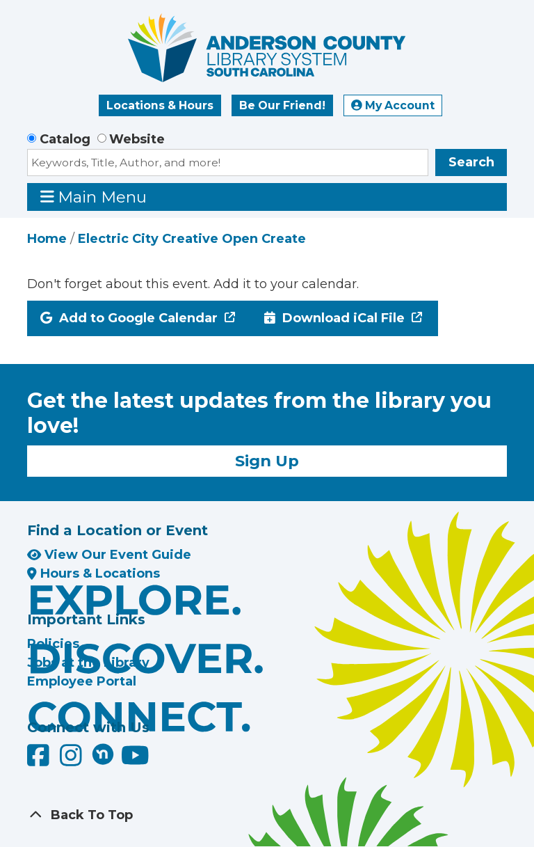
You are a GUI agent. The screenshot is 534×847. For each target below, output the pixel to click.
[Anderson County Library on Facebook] (40, 760)
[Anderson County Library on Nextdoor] (103, 754)
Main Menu (93, 197)
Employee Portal (81, 681)
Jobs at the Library (88, 662)
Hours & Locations (93, 573)
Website (137, 139)
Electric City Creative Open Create (192, 238)
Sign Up (267, 460)
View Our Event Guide (109, 554)
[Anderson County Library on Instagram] (73, 760)
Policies (53, 643)
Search (471, 162)
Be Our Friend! (282, 105)
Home (47, 238)
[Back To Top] (267, 815)
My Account (393, 105)
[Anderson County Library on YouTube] (135, 760)
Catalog (65, 139)
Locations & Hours (159, 105)
